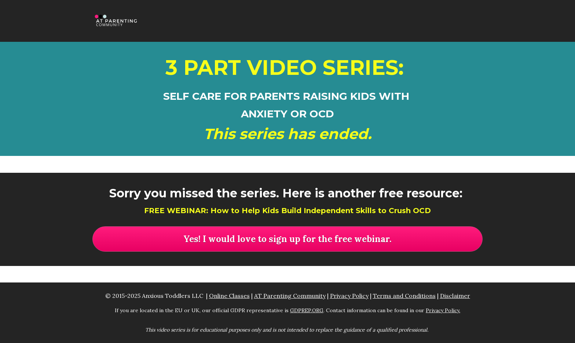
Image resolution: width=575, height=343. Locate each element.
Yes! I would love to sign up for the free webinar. (287, 239)
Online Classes (229, 295)
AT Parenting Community (290, 295)
